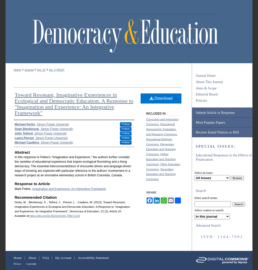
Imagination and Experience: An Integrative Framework (69, 189)
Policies (201, 101)
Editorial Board (207, 94)
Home (17, 69)
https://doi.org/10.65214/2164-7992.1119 (55, 215)
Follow (126, 124)
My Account (63, 258)
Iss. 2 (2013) (56, 69)
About (32, 258)
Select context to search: (209, 210)
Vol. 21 (41, 69)
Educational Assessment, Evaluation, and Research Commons (161, 129)
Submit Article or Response (215, 113)
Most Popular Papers (210, 122)
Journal (29, 69)
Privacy (17, 263)
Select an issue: (204, 173)
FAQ (46, 258)
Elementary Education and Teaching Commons (161, 149)
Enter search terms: (206, 198)
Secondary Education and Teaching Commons (161, 174)
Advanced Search (208, 225)
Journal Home (206, 76)
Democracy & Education (125, 33)
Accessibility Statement (93, 258)
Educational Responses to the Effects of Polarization (224, 157)
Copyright (31, 263)
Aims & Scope (206, 88)
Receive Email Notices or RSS (217, 132)
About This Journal (209, 82)
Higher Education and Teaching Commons (161, 159)
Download (161, 98)
